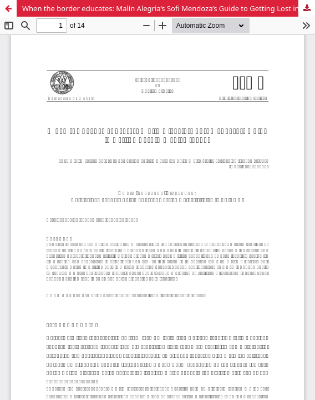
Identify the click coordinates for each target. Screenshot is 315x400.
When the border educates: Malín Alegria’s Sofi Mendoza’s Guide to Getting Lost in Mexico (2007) (168, 8)
